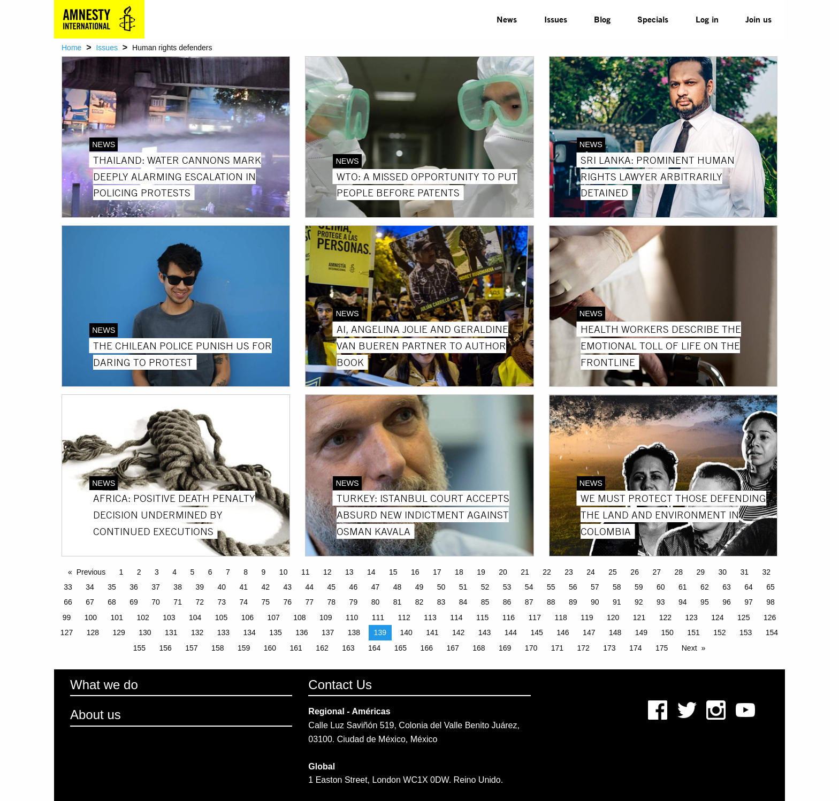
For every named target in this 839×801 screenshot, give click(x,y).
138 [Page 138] (354, 632)
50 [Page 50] (441, 587)
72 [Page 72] (199, 602)
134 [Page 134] (249, 632)
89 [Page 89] (573, 602)
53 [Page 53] (507, 587)
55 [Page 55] (551, 587)
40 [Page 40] (221, 587)
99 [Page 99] (67, 617)
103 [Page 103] (169, 617)
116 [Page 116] (508, 617)
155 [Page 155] (139, 648)
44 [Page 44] (310, 587)
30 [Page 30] (722, 572)
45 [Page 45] (331, 587)
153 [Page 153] (745, 632)
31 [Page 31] (745, 572)
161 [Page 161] (296, 648)
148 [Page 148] (615, 632)
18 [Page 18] (459, 572)
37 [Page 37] (155, 587)
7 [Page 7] (228, 572)
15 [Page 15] (393, 572)
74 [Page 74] (243, 602)
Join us (758, 19)
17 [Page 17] (437, 572)
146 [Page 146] (562, 632)
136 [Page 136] (301, 632)
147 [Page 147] (589, 632)
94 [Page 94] (682, 602)
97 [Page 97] (748, 602)
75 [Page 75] (265, 602)
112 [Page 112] (404, 617)
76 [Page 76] (288, 602)
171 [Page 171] (557, 648)
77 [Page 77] (310, 602)
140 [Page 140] (406, 632)
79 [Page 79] (353, 602)
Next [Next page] (689, 648)
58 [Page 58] (617, 587)
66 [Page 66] (68, 602)
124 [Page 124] (717, 617)
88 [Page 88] (551, 602)
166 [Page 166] (427, 648)
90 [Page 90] (595, 602)
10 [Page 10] (283, 572)
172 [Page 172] (583, 648)
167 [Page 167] (452, 648)
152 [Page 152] (719, 632)
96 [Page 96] (726, 602)
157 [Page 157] (191, 648)
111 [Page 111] (378, 617)
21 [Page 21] (525, 572)
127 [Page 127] (66, 632)
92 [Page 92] (639, 602)
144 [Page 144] (511, 632)
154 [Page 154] (772, 632)
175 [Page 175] (661, 648)
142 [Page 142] (458, 632)
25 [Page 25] (612, 572)
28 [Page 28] (678, 572)
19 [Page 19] (481, 572)
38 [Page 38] (177, 587)
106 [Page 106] (247, 617)
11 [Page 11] (305, 572)
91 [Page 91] (617, 602)
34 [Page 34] (90, 587)
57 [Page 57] (595, 587)
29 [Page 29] (700, 572)
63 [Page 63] (726, 587)
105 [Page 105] (221, 617)
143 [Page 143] (484, 632)
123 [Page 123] (691, 617)
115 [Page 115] (482, 617)
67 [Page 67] (90, 602)
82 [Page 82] (419, 602)
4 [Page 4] (174, 572)
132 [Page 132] (197, 632)
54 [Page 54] (529, 587)
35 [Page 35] (112, 587)
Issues (555, 19)
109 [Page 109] (325, 617)
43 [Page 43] (288, 587)
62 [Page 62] (704, 587)
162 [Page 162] (322, 648)
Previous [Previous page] (91, 572)
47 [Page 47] (375, 587)
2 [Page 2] (139, 572)
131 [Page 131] (171, 632)
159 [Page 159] (244, 648)
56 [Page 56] (573, 587)
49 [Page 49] (419, 587)
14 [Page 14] (371, 572)
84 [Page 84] (463, 602)
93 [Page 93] (661, 602)
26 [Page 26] (634, 572)
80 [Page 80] (375, 602)
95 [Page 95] (704, 602)
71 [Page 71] (177, 602)
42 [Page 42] (265, 587)
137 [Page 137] (328, 632)
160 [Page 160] (270, 648)
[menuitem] (506, 19)
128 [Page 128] (93, 632)
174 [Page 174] (635, 648)
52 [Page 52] (485, 587)
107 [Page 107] (273, 617)
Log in (707, 19)
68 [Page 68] (112, 602)
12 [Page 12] (327, 572)
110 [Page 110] (352, 617)
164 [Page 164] (374, 648)
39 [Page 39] (199, 587)
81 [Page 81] (397, 602)
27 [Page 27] (656, 572)
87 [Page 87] (529, 602)
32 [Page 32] (766, 572)
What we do (104, 684)
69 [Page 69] (133, 602)
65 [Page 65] (770, 587)
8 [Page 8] (245, 572)
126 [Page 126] (770, 617)
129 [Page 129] (118, 632)
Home (71, 47)
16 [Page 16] (415, 572)
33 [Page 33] (68, 587)
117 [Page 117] (535, 617)
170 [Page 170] (531, 648)
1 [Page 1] (121, 572)
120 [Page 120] (613, 617)
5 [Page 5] (192, 572)
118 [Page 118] (560, 617)
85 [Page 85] (485, 602)
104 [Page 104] (195, 617)
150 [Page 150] (667, 632)
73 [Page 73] (221, 602)
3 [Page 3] (157, 572)
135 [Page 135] (275, 632)
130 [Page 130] (145, 632)
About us (95, 714)
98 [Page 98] (770, 602)
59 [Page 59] (639, 587)
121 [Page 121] (639, 617)
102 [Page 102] (142, 617)
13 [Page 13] (349, 572)
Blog (602, 19)
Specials (652, 19)
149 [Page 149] (641, 632)
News (507, 19)
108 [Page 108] (299, 617)
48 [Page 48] (397, 587)
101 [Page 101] (117, 617)
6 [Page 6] (210, 572)
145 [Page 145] (536, 632)
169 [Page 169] (505, 648)
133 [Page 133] (223, 632)
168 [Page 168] (478, 648)
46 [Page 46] (353, 587)
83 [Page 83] (441, 602)
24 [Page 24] (590, 572)
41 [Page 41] (243, 587)
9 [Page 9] (264, 572)
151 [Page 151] (693, 632)
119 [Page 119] (587, 617)
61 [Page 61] (682, 587)
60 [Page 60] (661, 587)
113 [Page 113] (430, 617)
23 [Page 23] (569, 572)
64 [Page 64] (748, 587)
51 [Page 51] (463, 587)
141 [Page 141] (432, 632)
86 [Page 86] (507, 602)
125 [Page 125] (743, 617)
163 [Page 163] (348, 648)
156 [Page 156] (165, 648)
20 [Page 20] (503, 572)
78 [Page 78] (331, 602)
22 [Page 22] (547, 572)
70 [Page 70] (155, 602)
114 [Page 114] (456, 617)
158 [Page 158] (217, 648)
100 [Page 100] (91, 617)
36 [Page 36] (133, 587)
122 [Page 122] (665, 617)
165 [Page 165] (400, 648)
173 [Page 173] (609, 648)
